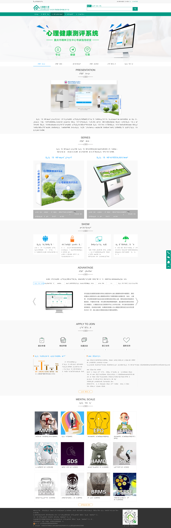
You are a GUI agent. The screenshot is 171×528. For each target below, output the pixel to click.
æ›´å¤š (62, 216)
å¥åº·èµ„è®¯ (69, 14)
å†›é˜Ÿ (54, 216)
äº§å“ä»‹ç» (42, 64)
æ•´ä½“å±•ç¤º (77, 64)
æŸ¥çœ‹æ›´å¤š (85, 505)
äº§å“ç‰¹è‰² (94, 64)
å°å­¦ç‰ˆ (54, 212)
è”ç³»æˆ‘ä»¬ (80, 14)
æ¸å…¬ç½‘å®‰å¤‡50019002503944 (46, 523)
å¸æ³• (46, 216)
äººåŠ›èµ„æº (38, 216)
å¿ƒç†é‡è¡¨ (129, 64)
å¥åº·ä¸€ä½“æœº (57, 14)
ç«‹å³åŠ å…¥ (85, 391)
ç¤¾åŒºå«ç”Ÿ (70, 212)
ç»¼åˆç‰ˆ (38, 212)
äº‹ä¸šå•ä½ (78, 214)
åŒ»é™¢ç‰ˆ (62, 212)
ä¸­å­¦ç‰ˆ (46, 212)
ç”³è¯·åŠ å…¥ (112, 64)
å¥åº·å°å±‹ (45, 14)
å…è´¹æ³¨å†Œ (134, 1)
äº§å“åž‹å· (59, 64)
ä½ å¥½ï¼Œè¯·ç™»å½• (123, 1)
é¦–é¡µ (36, 14)
